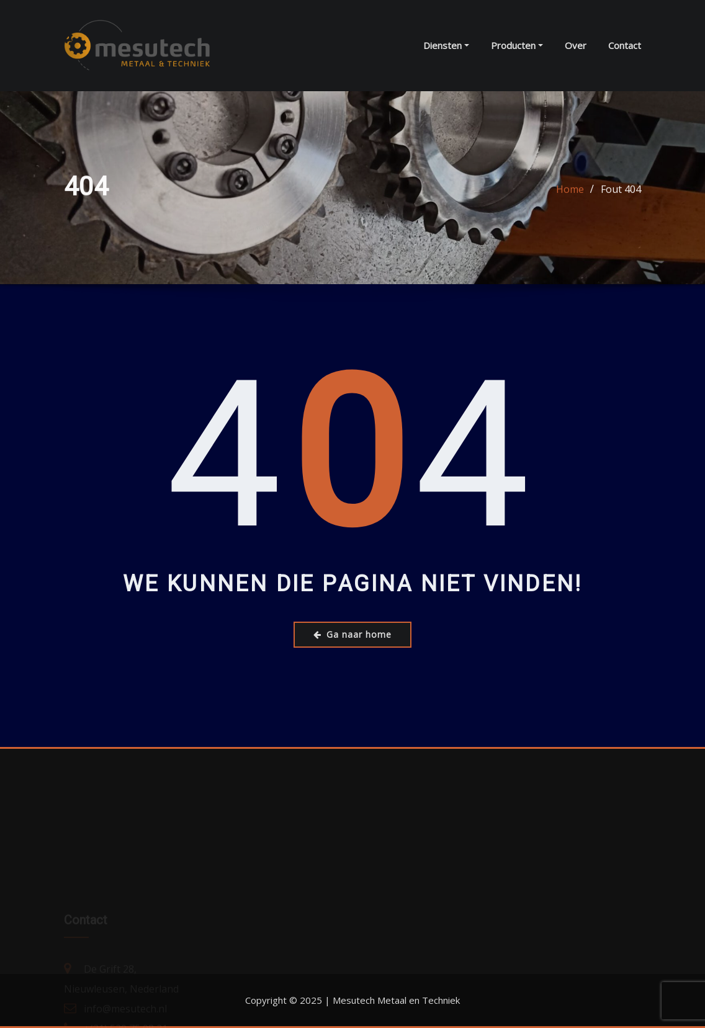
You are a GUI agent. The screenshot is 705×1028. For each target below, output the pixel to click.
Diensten (446, 45)
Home (570, 190)
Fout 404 (621, 190)
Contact (624, 45)
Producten (517, 45)
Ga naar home (352, 634)
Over (575, 45)
